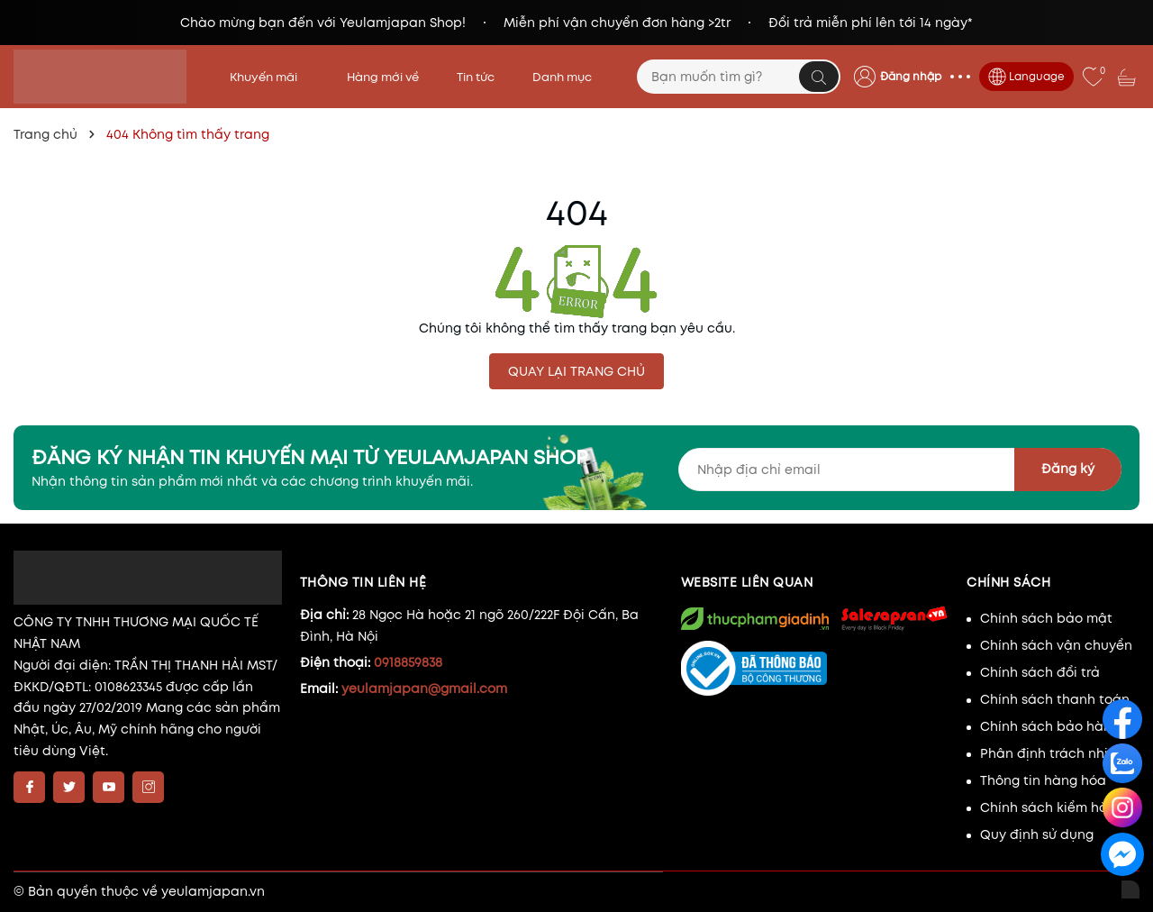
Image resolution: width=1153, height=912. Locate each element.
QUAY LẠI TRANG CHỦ (576, 371)
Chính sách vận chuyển (1056, 645)
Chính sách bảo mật (1046, 618)
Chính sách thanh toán (1055, 699)
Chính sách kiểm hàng (1052, 807)
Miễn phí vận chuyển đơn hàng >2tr (617, 23)
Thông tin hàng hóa (1043, 780)
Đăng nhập (910, 76)
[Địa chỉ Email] (900, 469)
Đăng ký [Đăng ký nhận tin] (1067, 469)
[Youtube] (108, 787)
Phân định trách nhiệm (1054, 753)
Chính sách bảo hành (1050, 726)
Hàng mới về (383, 77)
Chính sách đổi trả (1040, 672)
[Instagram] (148, 787)
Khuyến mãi (269, 77)
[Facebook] (29, 787)
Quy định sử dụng (1037, 834)
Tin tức (476, 77)
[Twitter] (69, 787)
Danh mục (568, 77)
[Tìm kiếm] (819, 76)
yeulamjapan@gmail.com (424, 688)
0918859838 (408, 662)
